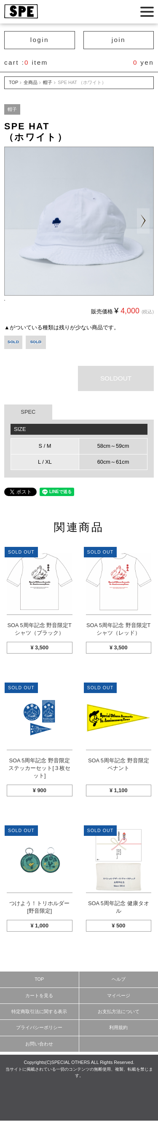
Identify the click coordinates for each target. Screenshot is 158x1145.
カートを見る (39, 1019)
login (39, 39)
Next (143, 221)
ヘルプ (119, 1003)
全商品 (30, 82)
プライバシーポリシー (39, 1051)
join (119, 39)
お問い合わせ (39, 1068)
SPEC (28, 436)
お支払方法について (118, 1035)
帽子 (47, 82)
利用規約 (118, 1051)
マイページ (118, 1019)
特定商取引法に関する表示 (39, 1035)
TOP (13, 82)
